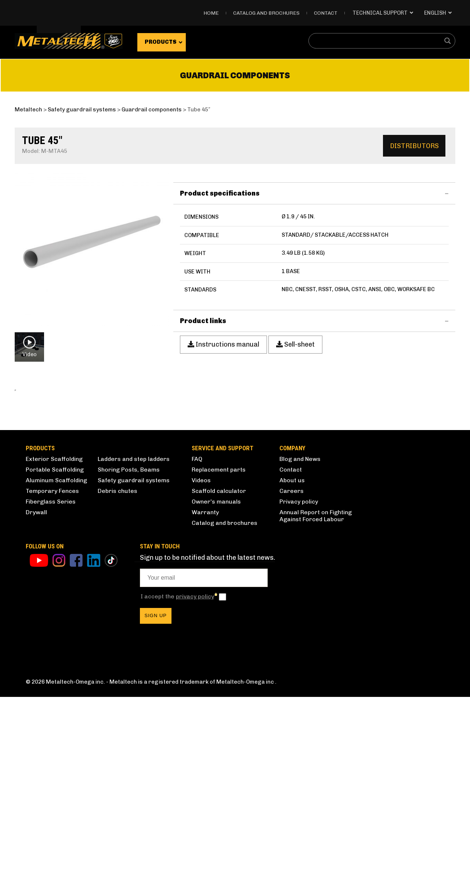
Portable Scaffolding (55, 649)
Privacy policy (298, 681)
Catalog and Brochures (266, 13)
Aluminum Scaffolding (56, 660)
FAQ (197, 639)
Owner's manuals (216, 681)
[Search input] (377, 40)
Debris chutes (117, 670)
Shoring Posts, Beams (129, 649)
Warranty (205, 692)
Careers (291, 670)
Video (29, 346)
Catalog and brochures (224, 702)
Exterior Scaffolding (54, 639)
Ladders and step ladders (134, 639)
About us (292, 660)
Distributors (414, 146)
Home (211, 13)
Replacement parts (219, 649)
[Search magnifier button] (447, 41)
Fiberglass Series (51, 681)
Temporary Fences (52, 670)
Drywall (36, 692)
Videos (201, 660)
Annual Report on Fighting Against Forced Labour (315, 696)
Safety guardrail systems (134, 660)
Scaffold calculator (219, 670)
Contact (325, 13)
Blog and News (300, 639)
